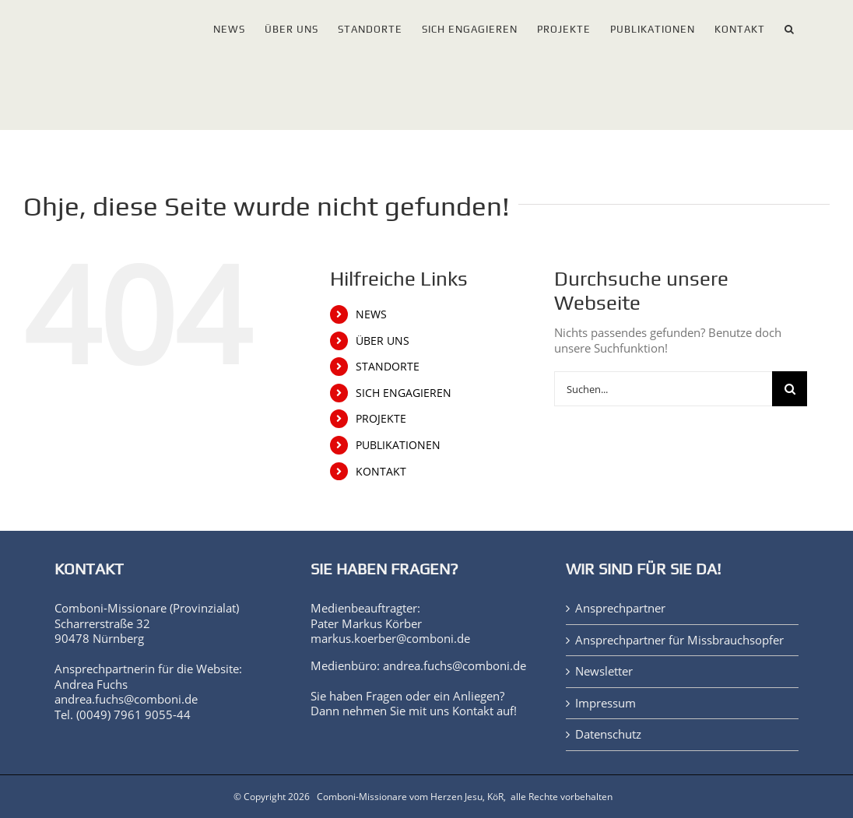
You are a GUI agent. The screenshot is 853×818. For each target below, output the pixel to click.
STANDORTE (387, 366)
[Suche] (789, 388)
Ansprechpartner (620, 608)
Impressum (605, 703)
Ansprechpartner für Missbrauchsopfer (679, 640)
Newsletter (604, 671)
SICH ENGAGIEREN (403, 392)
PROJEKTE (381, 418)
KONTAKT (381, 471)
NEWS (371, 314)
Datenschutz (608, 734)
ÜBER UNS (382, 340)
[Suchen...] (663, 388)
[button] (790, 26)
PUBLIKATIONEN (398, 444)
